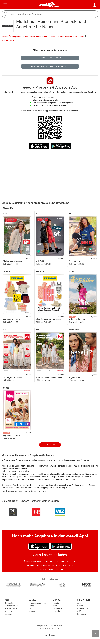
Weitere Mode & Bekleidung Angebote (50, 66)
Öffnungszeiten (11, 606)
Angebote (9, 611)
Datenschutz (82, 608)
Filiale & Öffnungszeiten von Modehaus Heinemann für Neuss (28, 36)
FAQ (30, 608)
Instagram (57, 608)
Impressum (82, 614)
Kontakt (32, 611)
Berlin (56, 6)
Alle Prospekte (8, 40)
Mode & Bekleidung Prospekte (71, 36)
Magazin (8, 614)
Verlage (32, 606)
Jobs (79, 603)
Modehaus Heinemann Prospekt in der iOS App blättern (50, 565)
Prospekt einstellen (37, 603)
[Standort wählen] (94, 5)
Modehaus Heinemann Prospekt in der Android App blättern (50, 561)
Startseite (9, 603)
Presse (80, 606)
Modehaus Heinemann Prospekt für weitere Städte (24, 491)
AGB (79, 611)
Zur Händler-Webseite (49, 58)
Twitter (56, 606)
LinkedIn (56, 611)
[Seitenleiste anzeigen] (95, 633)
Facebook (57, 603)
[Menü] (5, 5)
